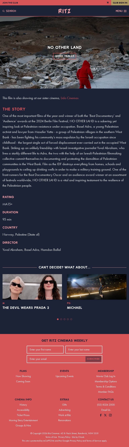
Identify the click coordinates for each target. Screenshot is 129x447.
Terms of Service (94, 440)
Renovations (64, 420)
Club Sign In (120, 2)
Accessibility (23, 410)
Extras (64, 399)
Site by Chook (78, 436)
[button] (58, 319)
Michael (74, 308)
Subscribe (93, 359)
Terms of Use (51, 436)
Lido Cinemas (69, 98)
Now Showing (23, 376)
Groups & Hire (23, 425)
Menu (121, 11)
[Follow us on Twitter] (105, 415)
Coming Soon (23, 381)
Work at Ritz (64, 415)
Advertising (64, 410)
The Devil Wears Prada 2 (26, 308)
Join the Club (10, 2)
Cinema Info (23, 399)
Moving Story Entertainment (23, 420)
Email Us (105, 410)
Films (23, 371)
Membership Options (106, 381)
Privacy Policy (64, 436)
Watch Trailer (64, 56)
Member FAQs (106, 392)
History (23, 404)
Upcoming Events (65, 376)
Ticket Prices (23, 415)
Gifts (64, 404)
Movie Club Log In (105, 376)
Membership (106, 371)
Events (64, 371)
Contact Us (106, 399)
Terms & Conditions (106, 386)
